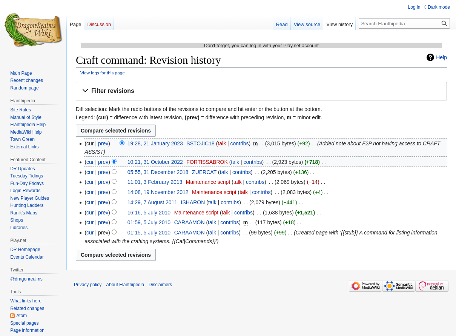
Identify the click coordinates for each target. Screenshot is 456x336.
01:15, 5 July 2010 (148, 233)
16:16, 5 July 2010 (148, 213)
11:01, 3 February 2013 (155, 182)
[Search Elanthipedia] (404, 23)
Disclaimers (160, 284)
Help (441, 57)
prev (103, 143)
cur (90, 162)
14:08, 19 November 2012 (158, 192)
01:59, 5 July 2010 (148, 222)
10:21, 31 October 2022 (155, 162)
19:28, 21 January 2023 (155, 143)
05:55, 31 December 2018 (158, 172)
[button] (261, 91)
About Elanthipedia (125, 284)
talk (222, 143)
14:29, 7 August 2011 (152, 202)
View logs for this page (102, 72)
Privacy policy (87, 284)
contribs (239, 143)
